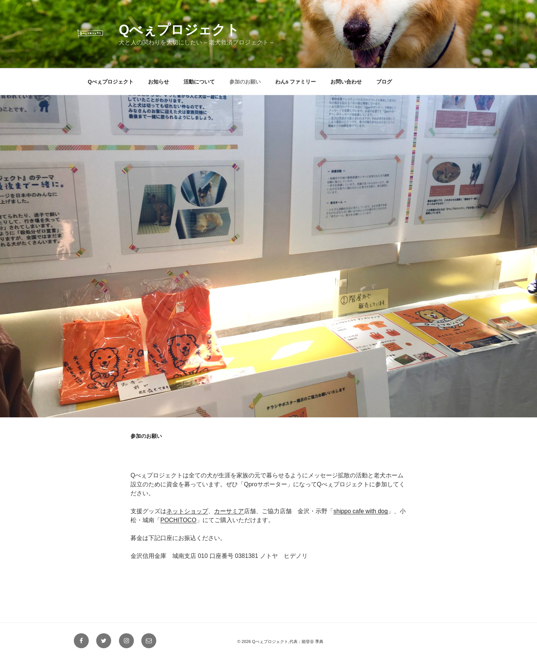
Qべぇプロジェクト (179, 29)
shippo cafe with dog (360, 511)
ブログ (384, 82)
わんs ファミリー (295, 82)
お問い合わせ (346, 82)
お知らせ (158, 82)
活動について (199, 82)
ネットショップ (187, 511)
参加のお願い (245, 82)
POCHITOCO (178, 520)
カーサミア (229, 511)
